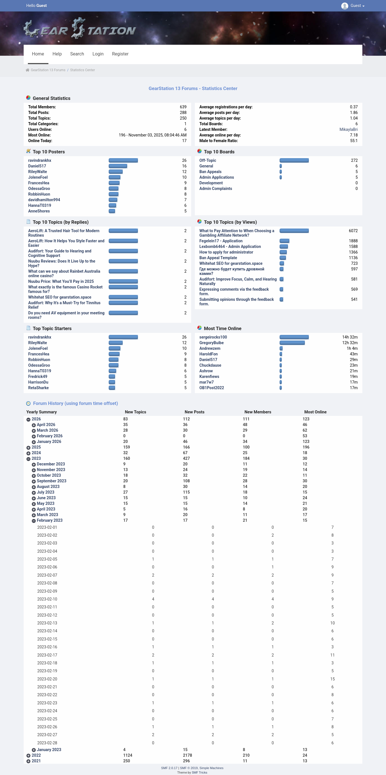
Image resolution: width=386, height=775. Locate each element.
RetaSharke (38, 388)
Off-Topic (207, 160)
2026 (36, 419)
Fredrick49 (37, 376)
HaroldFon (208, 354)
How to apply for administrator (226, 252)
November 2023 (51, 469)
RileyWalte (37, 171)
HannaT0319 (39, 205)
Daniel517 (37, 166)
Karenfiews (209, 376)
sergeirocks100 (213, 337)
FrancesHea (38, 183)
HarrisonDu (38, 382)
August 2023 (48, 486)
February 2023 (50, 520)
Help (57, 54)
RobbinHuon (39, 194)
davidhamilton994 (44, 200)
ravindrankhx (39, 160)
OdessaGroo (39, 188)
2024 (36, 453)
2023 (36, 458)
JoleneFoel (38, 177)
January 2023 (49, 749)
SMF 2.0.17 (169, 768)
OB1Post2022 (211, 388)
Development (211, 183)
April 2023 (46, 509)
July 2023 (45, 492)
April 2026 (46, 424)
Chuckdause (210, 365)
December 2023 (51, 464)
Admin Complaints (215, 188)
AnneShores (39, 211)
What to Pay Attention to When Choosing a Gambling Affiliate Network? (236, 233)
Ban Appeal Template (218, 258)
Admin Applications (216, 177)
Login (98, 54)
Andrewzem (209, 348)
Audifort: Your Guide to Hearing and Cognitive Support (59, 253)
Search (77, 54)
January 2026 (49, 441)
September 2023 (51, 481)
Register (120, 54)
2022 (36, 755)
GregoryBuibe (211, 343)
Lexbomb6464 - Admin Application (230, 246)
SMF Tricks (199, 772)
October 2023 (49, 475)
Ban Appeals (210, 171)
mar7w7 (206, 382)
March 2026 (47, 430)
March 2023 (47, 514)
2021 (36, 761)
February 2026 (50, 436)
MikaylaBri (349, 129)
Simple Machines (211, 768)
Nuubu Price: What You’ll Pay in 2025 (61, 281)
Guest (354, 5)
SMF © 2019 (189, 768)
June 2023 (46, 498)
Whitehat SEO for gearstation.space (59, 297)
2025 (36, 447)
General (206, 166)
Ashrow (206, 371)
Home (38, 54)
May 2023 (45, 503)
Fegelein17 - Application (220, 241)
